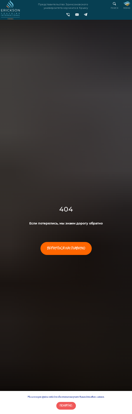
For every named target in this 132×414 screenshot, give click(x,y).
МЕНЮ (126, 8)
